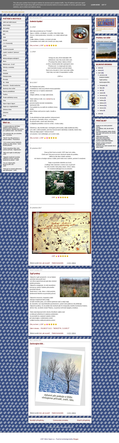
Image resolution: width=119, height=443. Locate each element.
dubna (102, 103)
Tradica (5, 94)
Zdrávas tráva (7, 109)
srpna (102, 93)
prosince (102, 75)
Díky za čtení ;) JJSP (43, 324)
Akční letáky (7, 25)
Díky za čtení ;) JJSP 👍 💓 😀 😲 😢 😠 (43, 45)
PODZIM (5, 73)
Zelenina (5, 112)
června (102, 98)
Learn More (95, 5)
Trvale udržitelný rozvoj (10, 97)
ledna (101, 110)
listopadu (103, 85)
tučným (48, 99)
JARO (5, 46)
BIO (4, 34)
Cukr (4, 37)
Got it (104, 5)
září (101, 90)
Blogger (75, 439)
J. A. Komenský (8, 43)
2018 (99, 70)
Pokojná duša (7, 76)
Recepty (5, 79)
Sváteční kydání (36, 21)
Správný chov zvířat (9, 88)
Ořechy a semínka (8, 67)
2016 (99, 113)
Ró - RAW (6, 82)
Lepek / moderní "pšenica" (11, 52)
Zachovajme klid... (37, 344)
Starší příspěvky (83, 420)
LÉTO (4, 55)
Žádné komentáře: (58, 263)
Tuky (4, 100)
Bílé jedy (5, 31)
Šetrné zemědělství (9, 91)
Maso (4, 61)
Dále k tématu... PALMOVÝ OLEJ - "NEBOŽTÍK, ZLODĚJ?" (49, 328)
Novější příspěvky (37, 420)
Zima (4, 115)
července (103, 95)
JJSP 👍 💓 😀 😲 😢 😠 (60, 197)
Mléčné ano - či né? (9, 64)
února (102, 108)
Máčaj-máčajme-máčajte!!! (11, 58)
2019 (99, 68)
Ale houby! (6, 28)
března (102, 105)
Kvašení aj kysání (8, 49)
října (101, 88)
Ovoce (5, 70)
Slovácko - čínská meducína (11, 85)
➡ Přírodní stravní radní (104, 41)
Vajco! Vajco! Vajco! (9, 103)
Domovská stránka (60, 420)
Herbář (5, 40)
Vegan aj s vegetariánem (10, 106)
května (102, 100)
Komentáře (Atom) (67, 427)
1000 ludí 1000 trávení (9, 22)
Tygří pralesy (35, 273)
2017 (99, 73)
